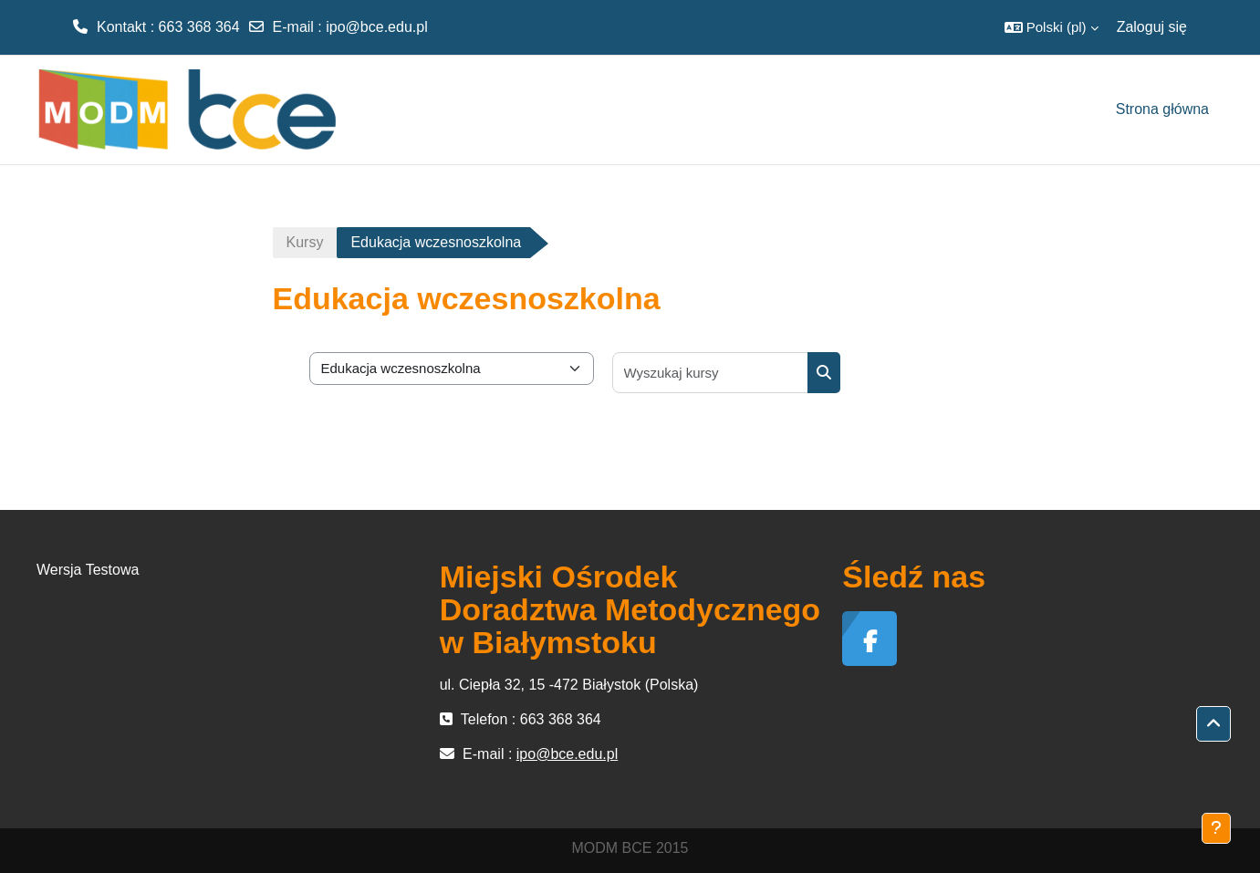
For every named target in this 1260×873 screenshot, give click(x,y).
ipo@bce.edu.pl (376, 27)
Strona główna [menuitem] (1162, 109)
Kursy (305, 242)
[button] (1051, 27)
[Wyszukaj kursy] (710, 372)
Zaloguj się (1152, 27)
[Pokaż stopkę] (1216, 828)
